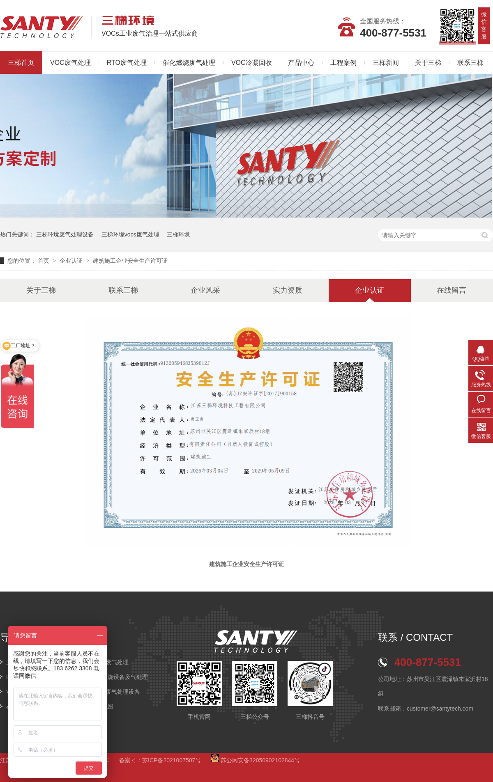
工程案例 (343, 62)
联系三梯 (470, 62)
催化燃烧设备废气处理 (119, 677)
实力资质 (287, 290)
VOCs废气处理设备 (115, 691)
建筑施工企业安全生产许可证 (130, 260)
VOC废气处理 (70, 62)
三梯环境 (178, 234)
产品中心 (301, 62)
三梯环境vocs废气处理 (130, 234)
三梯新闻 (386, 62)
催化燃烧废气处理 (189, 62)
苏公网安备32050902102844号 (255, 760)
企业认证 (72, 260)
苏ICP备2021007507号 (171, 760)
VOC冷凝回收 (251, 62)
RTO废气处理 (127, 62)
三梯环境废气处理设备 (65, 234)
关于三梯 (428, 62)
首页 (44, 260)
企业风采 (205, 290)
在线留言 (451, 290)
